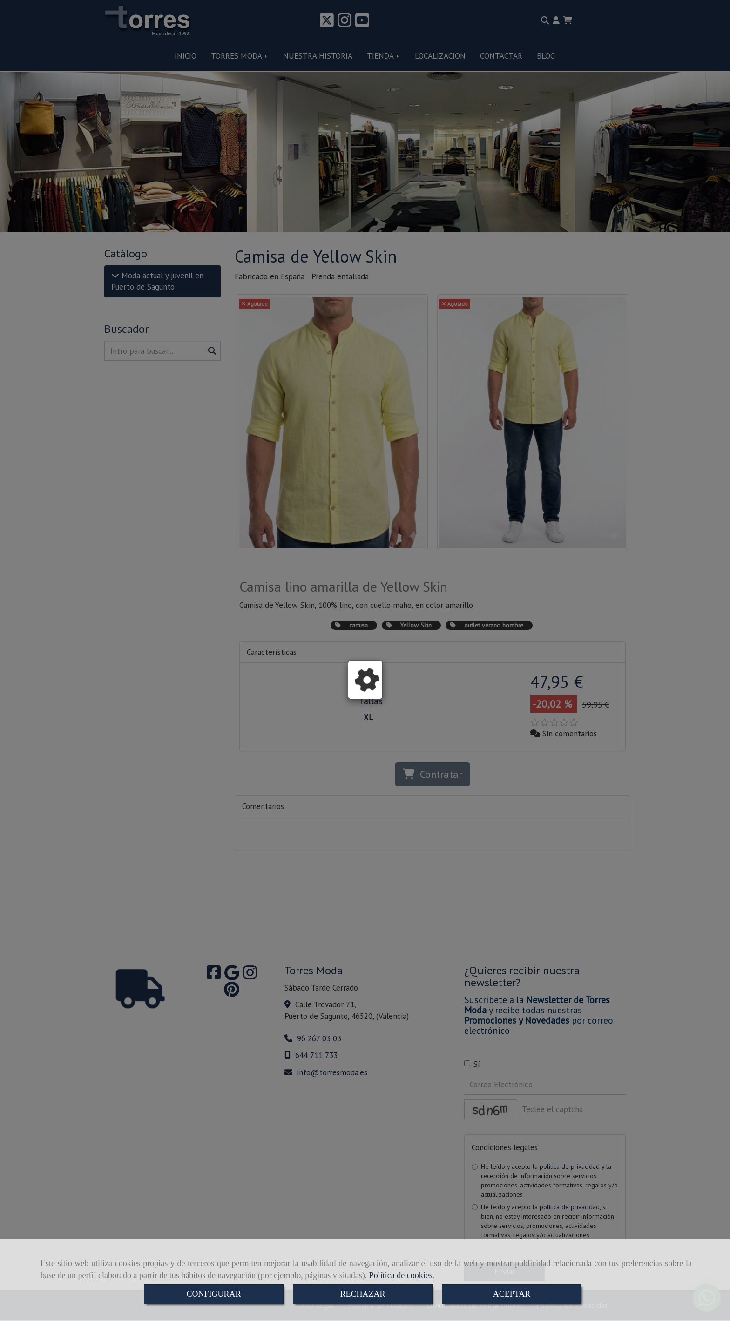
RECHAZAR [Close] (362, 1294)
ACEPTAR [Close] (512, 1294)
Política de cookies (401, 1275)
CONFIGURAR (213, 1294)
